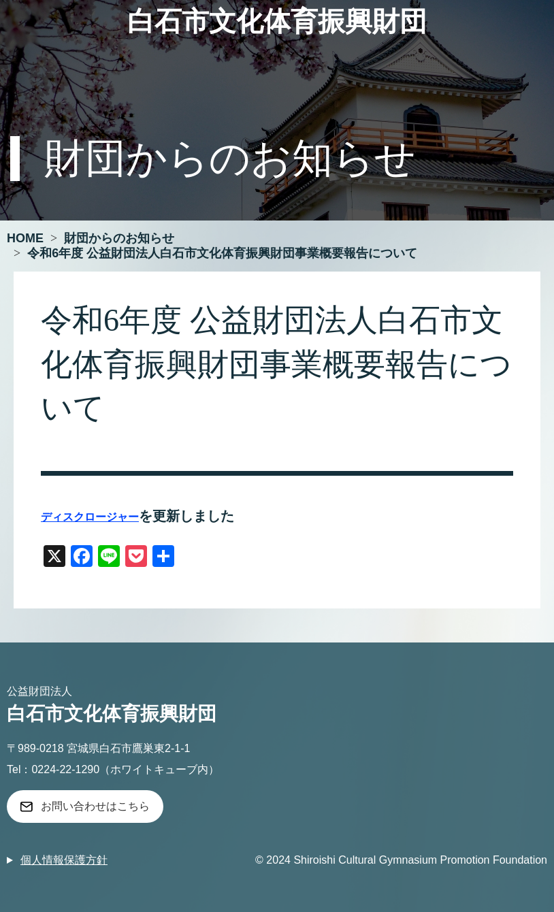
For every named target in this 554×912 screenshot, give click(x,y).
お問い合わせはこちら (95, 806)
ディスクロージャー (90, 517)
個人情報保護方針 (64, 860)
